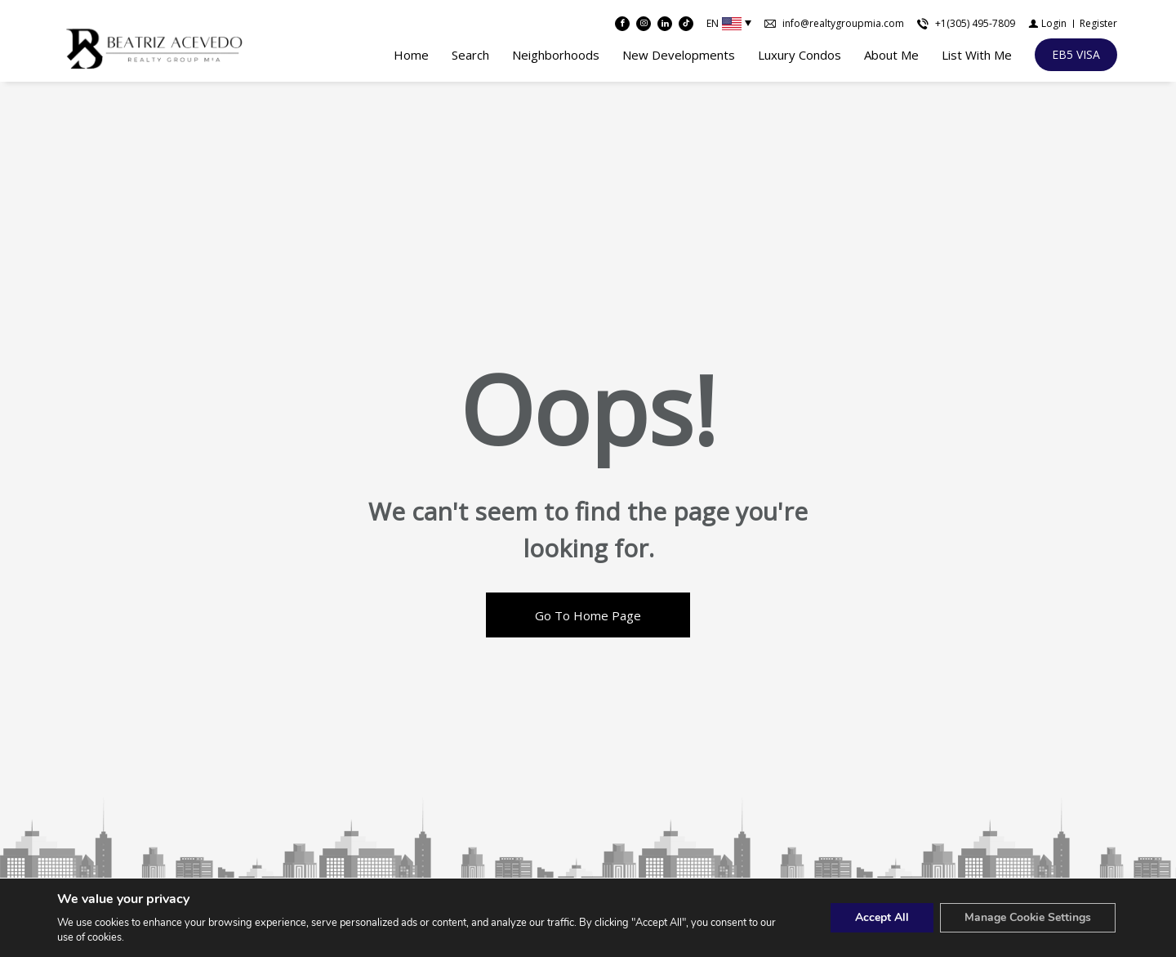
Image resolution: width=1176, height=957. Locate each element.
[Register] (1098, 24)
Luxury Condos (799, 55)
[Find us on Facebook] (622, 23)
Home (411, 55)
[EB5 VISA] (1076, 54)
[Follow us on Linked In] (664, 23)
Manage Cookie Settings (1027, 917)
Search (470, 55)
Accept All (881, 917)
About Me (891, 55)
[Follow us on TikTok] (686, 23)
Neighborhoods (555, 55)
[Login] (1047, 24)
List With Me (977, 55)
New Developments (678, 55)
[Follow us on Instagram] (643, 23)
